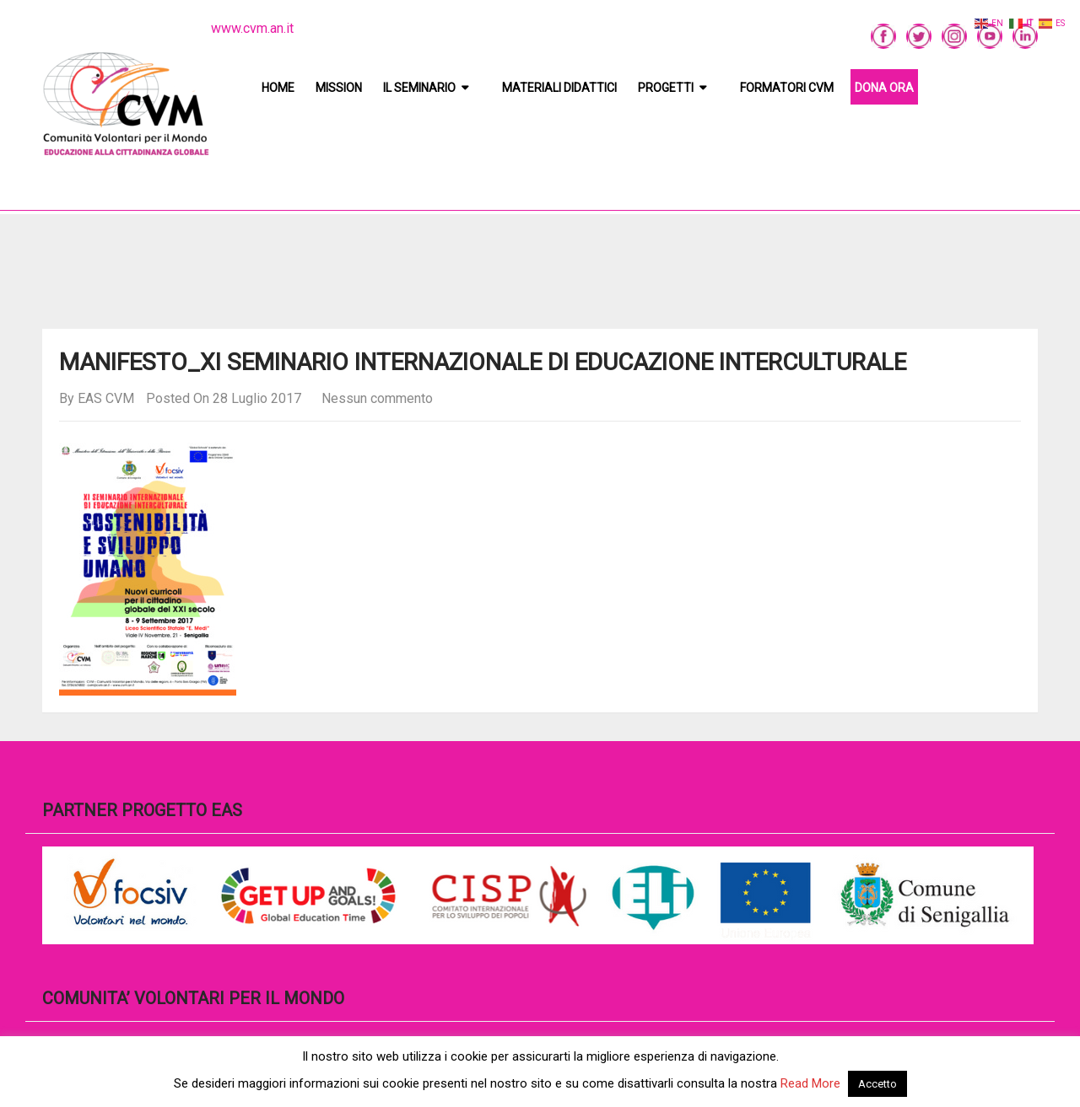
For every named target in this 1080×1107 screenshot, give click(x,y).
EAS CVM (106, 398)
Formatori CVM (787, 87)
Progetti (666, 87)
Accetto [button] (877, 1083)
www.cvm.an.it (252, 28)
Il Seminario (419, 87)
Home (278, 87)
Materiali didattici (559, 87)
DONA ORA (884, 87)
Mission (339, 87)
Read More (810, 1083)
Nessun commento (377, 398)
